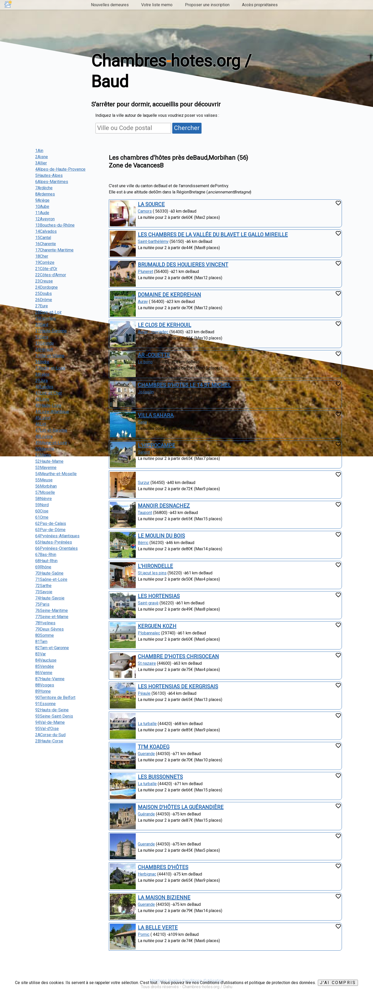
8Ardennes (45, 194)
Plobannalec (149, 633)
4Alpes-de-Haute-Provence (60, 169)
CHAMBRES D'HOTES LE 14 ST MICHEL (184, 385)
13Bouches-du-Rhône (55, 225)
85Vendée (44, 666)
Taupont (145, 512)
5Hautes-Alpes (49, 175)
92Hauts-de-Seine (52, 709)
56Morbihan (46, 486)
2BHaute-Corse (49, 741)
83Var (40, 654)
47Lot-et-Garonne (51, 430)
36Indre (42, 361)
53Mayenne (45, 467)
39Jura (41, 380)
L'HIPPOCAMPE (156, 445)
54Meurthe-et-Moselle (56, 473)
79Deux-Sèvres (49, 629)
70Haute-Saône (49, 573)
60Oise (41, 511)
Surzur (143, 482)
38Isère (42, 374)
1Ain (39, 150)
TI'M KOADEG (153, 747)
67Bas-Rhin (45, 554)
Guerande (146, 753)
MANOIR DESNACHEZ (164, 506)
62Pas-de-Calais (50, 523)
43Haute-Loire (48, 405)
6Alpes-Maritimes (51, 181)
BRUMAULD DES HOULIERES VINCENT (183, 265)
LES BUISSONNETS (160, 777)
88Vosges (44, 685)
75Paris (42, 604)
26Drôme (43, 299)
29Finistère (45, 318)
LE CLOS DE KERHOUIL (164, 325)
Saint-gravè (148, 603)
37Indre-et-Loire (50, 368)
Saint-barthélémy (153, 241)
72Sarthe (43, 585)
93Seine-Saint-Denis (54, 716)
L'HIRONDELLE (155, 566)
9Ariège (42, 200)
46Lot (40, 424)
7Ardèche (44, 187)
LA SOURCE (151, 204)
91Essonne (45, 703)
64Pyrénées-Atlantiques (57, 535)
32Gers (41, 337)
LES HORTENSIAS (159, 596)
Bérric (143, 542)
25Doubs (43, 293)
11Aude (42, 212)
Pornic (143, 934)
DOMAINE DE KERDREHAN (169, 295)
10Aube (42, 206)
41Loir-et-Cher (48, 393)
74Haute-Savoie (49, 598)
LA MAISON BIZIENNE (164, 897)
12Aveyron (45, 218)
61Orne (41, 517)
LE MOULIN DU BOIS (161, 536)
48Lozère (44, 436)
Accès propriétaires (260, 4)
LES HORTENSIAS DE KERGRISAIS (178, 686)
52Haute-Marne (49, 461)
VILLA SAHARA (156, 415)
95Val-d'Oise (47, 728)
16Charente (45, 243)
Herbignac (147, 874)
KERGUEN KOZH (157, 626)
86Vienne (43, 672)
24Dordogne (46, 287)
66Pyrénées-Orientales (56, 548)
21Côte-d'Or (46, 268)
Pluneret (145, 271)
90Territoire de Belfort (55, 697)
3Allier (41, 163)
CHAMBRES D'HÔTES (163, 867)
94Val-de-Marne (50, 722)
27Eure (41, 305)
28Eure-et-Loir (48, 312)
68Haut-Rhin (46, 560)
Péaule (144, 693)
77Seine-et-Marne (51, 616)
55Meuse (44, 480)
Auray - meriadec (153, 331)
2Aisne (41, 156)
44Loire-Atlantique (52, 411)
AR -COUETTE (154, 355)
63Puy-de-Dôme (50, 529)
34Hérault (44, 349)
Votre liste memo (157, 4)
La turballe (147, 723)
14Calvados (46, 231)
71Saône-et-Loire (51, 579)
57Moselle (45, 492)
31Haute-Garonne (51, 330)
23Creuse (44, 281)
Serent (144, 452)
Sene (142, 422)
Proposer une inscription (207, 4)
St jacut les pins (152, 572)
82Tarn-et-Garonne (52, 647)
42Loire (42, 399)
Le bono (145, 361)
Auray (143, 301)
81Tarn (41, 641)
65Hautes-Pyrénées (53, 542)
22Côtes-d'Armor (50, 274)
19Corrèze (44, 262)
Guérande (146, 814)
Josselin (146, 391)
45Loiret (43, 417)
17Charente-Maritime (54, 250)
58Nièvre (43, 498)
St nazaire (147, 663)
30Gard (41, 324)
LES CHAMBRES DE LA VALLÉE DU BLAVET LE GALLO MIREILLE (213, 235)
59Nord (42, 504)
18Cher (41, 256)
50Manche (44, 448)
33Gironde (44, 343)
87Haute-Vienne (49, 678)
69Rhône (43, 567)
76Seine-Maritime (51, 610)
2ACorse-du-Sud (50, 734)
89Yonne (43, 691)
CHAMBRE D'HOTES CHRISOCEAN (178, 656)
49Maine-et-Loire (51, 442)
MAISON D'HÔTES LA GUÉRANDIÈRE (181, 807)
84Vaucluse (45, 660)
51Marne (43, 455)
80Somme (44, 635)
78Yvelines (45, 622)
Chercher (187, 128)
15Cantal (43, 237)
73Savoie (43, 591)
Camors (145, 211)
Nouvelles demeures (110, 4)
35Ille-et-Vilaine (49, 355)
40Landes (44, 386)
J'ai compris (338, 982)
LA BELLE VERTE (158, 927)
